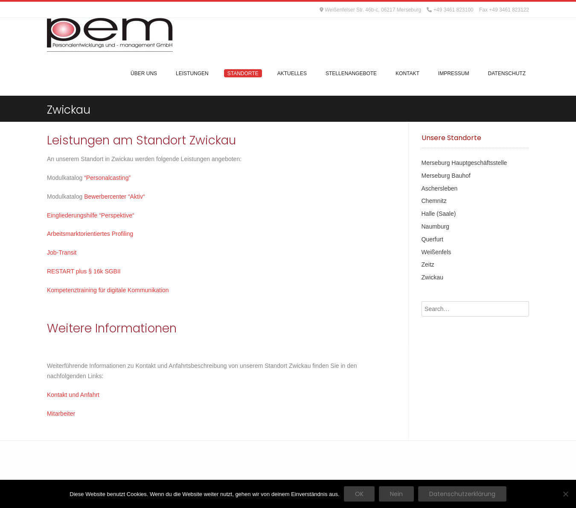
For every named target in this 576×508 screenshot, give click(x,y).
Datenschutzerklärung (462, 494)
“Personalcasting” (106, 177)
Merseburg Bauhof (446, 175)
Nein (396, 494)
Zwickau (432, 277)
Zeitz (428, 264)
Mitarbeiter (61, 413)
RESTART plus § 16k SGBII (84, 271)
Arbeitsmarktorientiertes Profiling (90, 233)
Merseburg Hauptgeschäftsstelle (464, 162)
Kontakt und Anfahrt (73, 394)
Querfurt (432, 239)
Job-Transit (62, 252)
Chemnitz (434, 200)
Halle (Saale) (439, 213)
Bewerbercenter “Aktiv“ (114, 196)
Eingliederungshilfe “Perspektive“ (90, 215)
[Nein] (565, 494)
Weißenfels (436, 252)
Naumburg (435, 226)
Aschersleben (440, 188)
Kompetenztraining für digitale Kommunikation (108, 290)
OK (359, 494)
